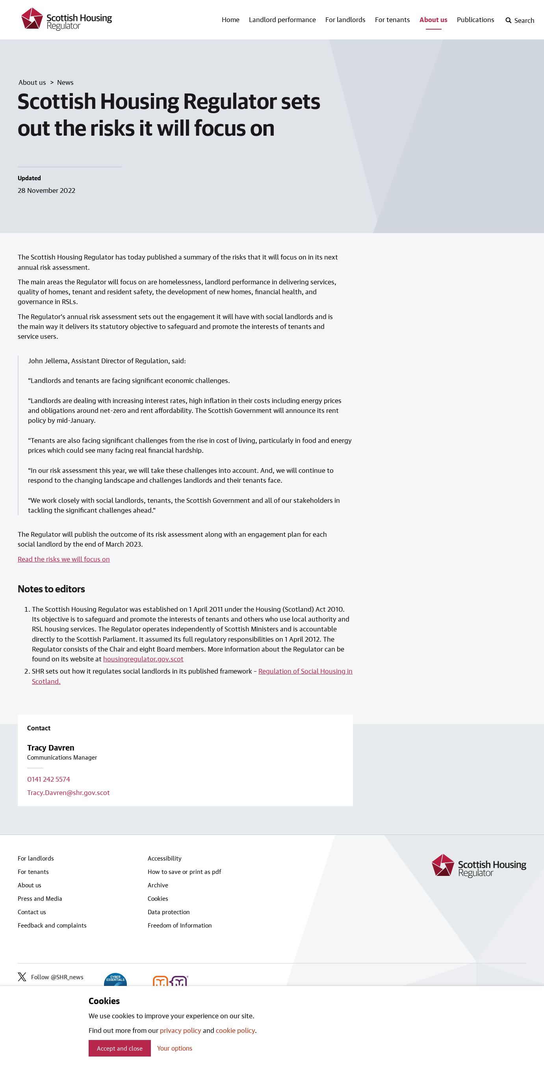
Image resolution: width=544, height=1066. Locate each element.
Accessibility (165, 858)
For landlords (345, 19)
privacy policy (180, 1030)
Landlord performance (282, 19)
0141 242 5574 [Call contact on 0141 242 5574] (48, 779)
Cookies (158, 898)
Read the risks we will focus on (64, 558)
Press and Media (40, 898)
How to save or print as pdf (184, 871)
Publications (475, 19)
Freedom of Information (180, 925)
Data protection (169, 911)
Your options (174, 1048)
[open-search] (520, 20)
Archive (158, 885)
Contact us (32, 911)
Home (231, 19)
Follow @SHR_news (51, 976)
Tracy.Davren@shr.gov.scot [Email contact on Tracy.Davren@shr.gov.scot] (68, 792)
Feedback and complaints (52, 925)
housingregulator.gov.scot (143, 658)
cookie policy (235, 1030)
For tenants (392, 19)
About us (433, 19)
